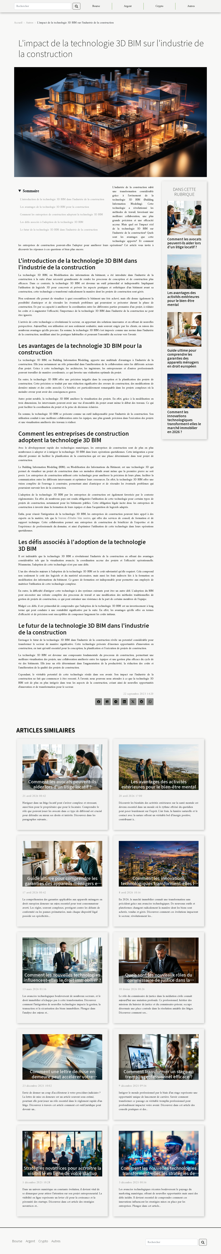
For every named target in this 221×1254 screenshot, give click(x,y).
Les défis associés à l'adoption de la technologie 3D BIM (51, 222)
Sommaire (31, 191)
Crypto (159, 6)
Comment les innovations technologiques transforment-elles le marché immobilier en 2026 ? (184, 421)
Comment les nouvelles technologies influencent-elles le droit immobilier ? (62, 977)
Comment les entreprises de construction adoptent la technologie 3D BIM (61, 214)
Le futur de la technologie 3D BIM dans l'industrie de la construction (59, 229)
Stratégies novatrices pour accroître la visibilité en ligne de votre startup (62, 1170)
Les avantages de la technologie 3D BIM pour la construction (54, 207)
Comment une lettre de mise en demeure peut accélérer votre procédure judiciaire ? (62, 1076)
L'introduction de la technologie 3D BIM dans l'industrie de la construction (62, 199)
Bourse (96, 6)
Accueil (18, 22)
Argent (128, 6)
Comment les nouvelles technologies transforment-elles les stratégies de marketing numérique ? (158, 1173)
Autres (191, 6)
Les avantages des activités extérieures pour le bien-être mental (183, 298)
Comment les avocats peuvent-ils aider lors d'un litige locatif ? (184, 243)
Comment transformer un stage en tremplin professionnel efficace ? (159, 1074)
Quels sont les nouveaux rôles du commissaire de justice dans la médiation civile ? (158, 980)
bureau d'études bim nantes (74, 518)
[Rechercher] (42, 6)
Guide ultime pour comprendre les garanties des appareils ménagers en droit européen (183, 358)
